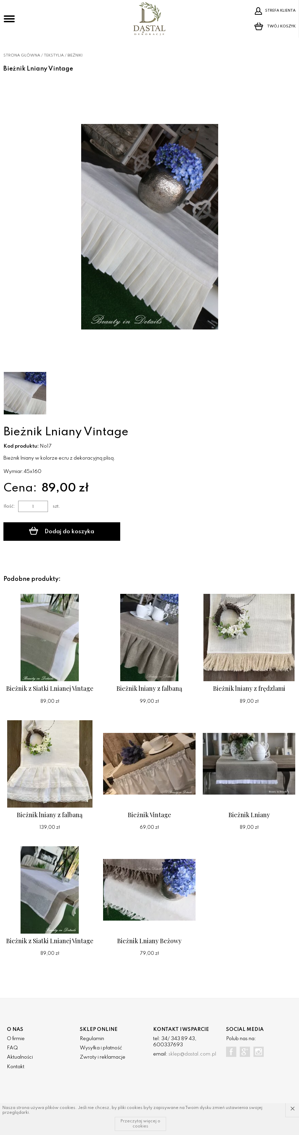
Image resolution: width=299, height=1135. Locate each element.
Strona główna (21, 55)
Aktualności (20, 1057)
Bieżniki (75, 55)
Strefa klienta (275, 11)
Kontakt (15, 1066)
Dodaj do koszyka (61, 530)
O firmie (16, 1038)
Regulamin (92, 1038)
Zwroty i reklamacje (102, 1057)
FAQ (12, 1048)
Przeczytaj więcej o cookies (140, 1123)
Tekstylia (54, 55)
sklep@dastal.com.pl (192, 1054)
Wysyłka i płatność (101, 1048)
